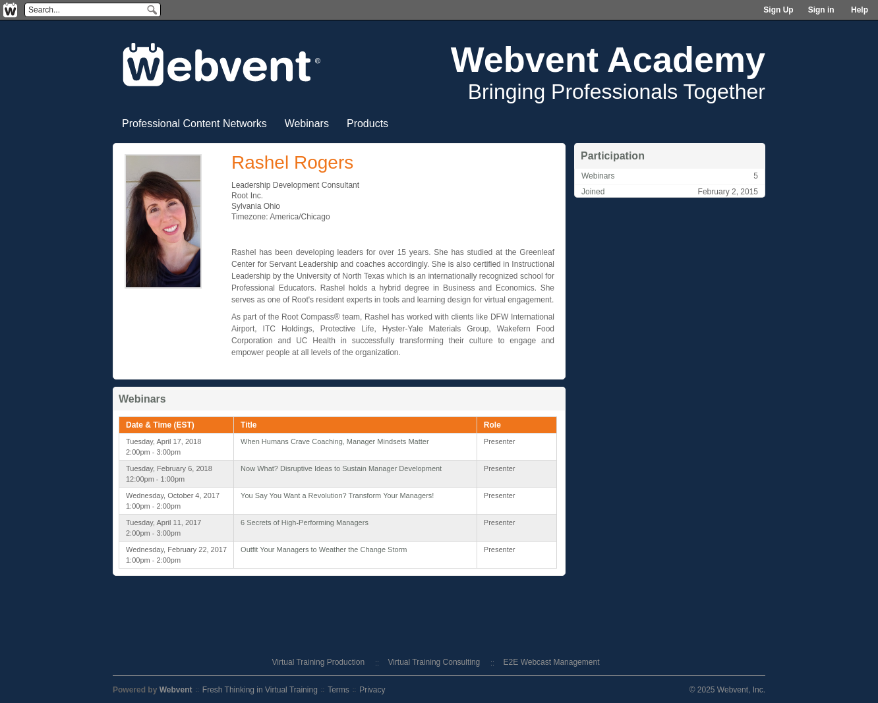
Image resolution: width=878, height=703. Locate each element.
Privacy (372, 689)
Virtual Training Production (318, 662)
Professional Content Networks (194, 123)
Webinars (307, 123)
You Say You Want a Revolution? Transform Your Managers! (337, 495)
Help (859, 9)
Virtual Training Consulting (434, 662)
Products (367, 123)
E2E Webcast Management (552, 662)
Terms (338, 689)
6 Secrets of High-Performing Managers (304, 522)
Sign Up (778, 9)
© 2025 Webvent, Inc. (727, 689)
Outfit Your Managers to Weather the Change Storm (324, 549)
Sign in (821, 9)
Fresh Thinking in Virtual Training (260, 689)
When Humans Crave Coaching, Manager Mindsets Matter (335, 441)
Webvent (176, 689)
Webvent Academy (608, 59)
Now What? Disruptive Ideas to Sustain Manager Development (341, 468)
